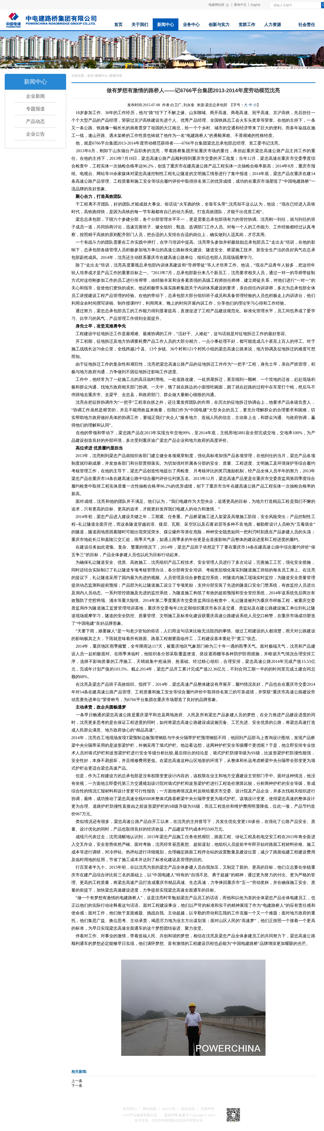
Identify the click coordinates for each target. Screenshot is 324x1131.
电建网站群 (216, 5)
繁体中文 (240, 5)
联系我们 (130, 1109)
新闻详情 (115, 76)
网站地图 (149, 1109)
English (256, 5)
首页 (90, 76)
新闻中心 (101, 76)
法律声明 (207, 1109)
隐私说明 (188, 1109)
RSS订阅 (168, 1109)
